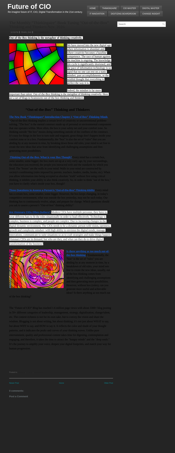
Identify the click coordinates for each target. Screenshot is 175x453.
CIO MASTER (129, 8)
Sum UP (29, 372)
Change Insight (151, 14)
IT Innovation (97, 14)
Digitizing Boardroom (123, 14)
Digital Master (150, 8)
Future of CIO (29, 6)
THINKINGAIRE (109, 8)
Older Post (108, 383)
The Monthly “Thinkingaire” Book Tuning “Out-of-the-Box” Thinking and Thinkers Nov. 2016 (59, 25)
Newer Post (14, 383)
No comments (41, 32)
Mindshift (22, 372)
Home (93, 8)
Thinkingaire (38, 372)
